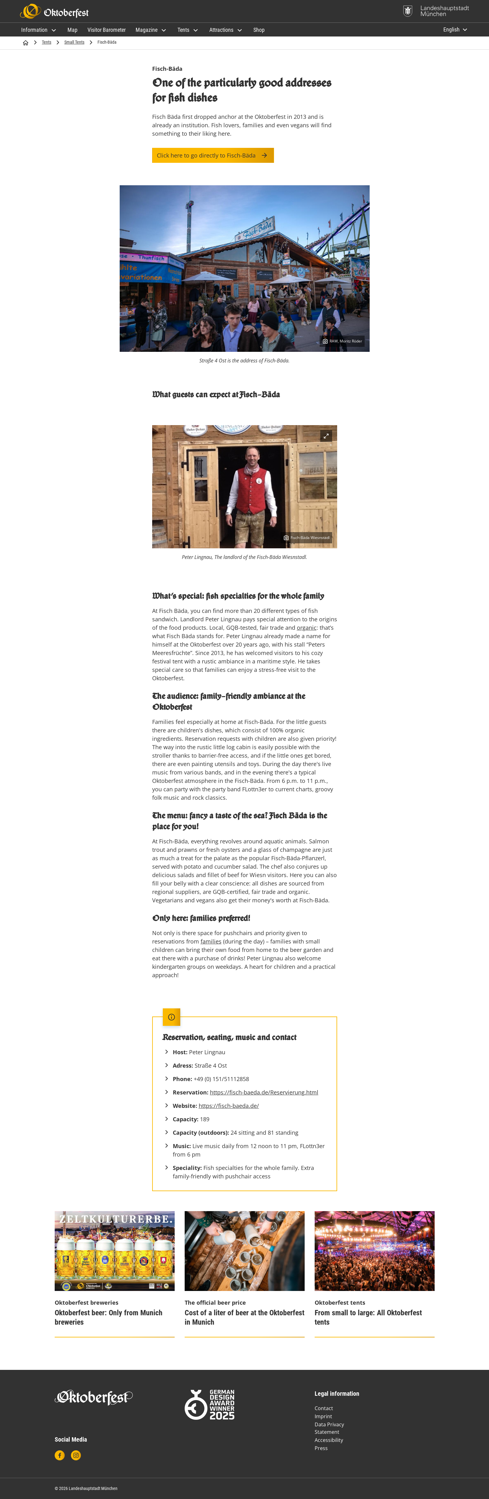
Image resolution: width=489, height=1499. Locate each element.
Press (321, 1448)
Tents (46, 42)
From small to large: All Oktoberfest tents (368, 1317)
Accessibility (329, 1440)
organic (307, 627)
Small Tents (74, 42)
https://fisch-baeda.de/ (229, 1105)
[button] (39, 29)
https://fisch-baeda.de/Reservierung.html (264, 1092)
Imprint (323, 1416)
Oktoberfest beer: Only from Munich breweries (108, 1317)
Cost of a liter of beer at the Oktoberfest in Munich (244, 1317)
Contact (324, 1408)
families (211, 941)
